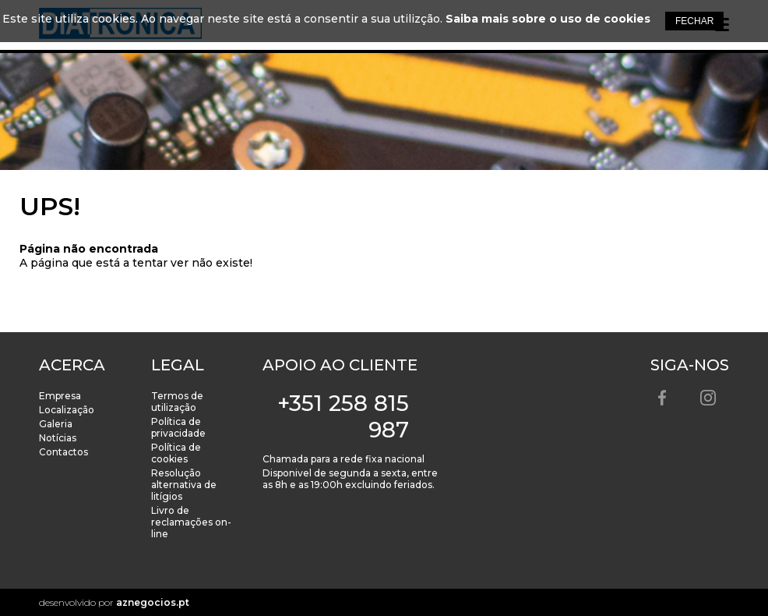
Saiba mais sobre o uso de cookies (548, 19)
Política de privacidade (178, 427)
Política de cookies (176, 453)
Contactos (63, 452)
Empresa (60, 396)
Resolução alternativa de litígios (184, 484)
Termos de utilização (177, 401)
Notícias (57, 438)
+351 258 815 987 (343, 416)
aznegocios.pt (152, 602)
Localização (66, 410)
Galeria (55, 424)
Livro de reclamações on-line (191, 522)
